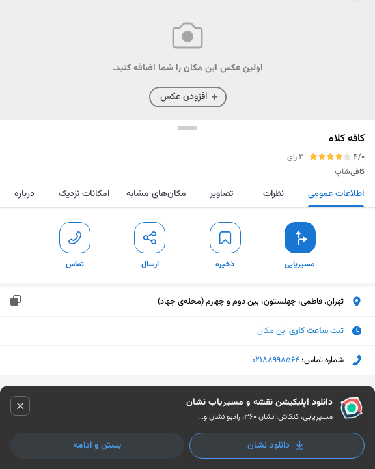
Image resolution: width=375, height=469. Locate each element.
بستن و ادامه (97, 445)
